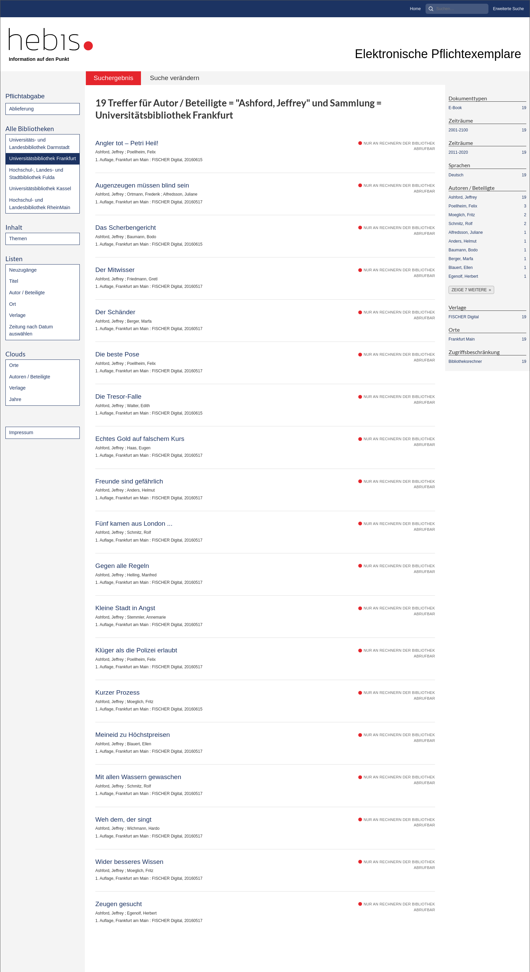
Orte (14, 365)
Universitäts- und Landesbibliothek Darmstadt (39, 143)
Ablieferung (21, 108)
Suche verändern (174, 77)
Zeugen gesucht (118, 903)
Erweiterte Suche (508, 8)
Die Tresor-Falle (118, 396)
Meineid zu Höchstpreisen (132, 734)
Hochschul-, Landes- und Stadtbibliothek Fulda (36, 173)
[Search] (457, 9)
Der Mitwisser (115, 269)
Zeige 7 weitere (469, 290)
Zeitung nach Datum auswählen (31, 330)
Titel (13, 281)
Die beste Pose (117, 354)
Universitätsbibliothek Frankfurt (42, 158)
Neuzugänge (23, 270)
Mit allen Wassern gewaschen (138, 776)
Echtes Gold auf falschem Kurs (139, 438)
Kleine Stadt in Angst (125, 608)
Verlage (17, 315)
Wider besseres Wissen (129, 861)
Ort (12, 304)
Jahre (15, 399)
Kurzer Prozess (117, 692)
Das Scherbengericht (125, 227)
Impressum (21, 432)
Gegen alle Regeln (122, 565)
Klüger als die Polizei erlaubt (136, 650)
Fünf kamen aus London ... (133, 523)
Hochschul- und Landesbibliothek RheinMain (39, 203)
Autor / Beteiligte (27, 292)
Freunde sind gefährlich (129, 481)
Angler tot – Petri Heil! (127, 143)
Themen (18, 238)
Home (415, 8)
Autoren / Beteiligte (29, 376)
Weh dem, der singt (123, 819)
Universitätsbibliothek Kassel (40, 188)
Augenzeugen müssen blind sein (142, 185)
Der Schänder (115, 312)
